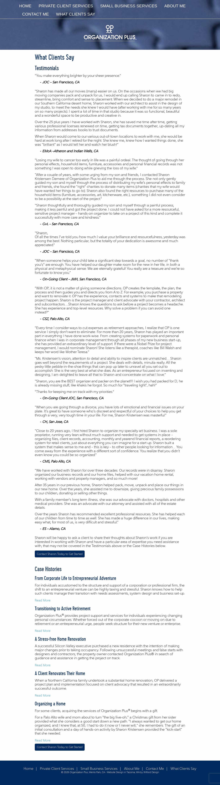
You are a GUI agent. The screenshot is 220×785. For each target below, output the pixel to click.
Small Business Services (128, 6)
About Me (175, 6)
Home (25, 6)
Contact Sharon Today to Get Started (60, 554)
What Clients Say (75, 14)
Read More (42, 600)
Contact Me (35, 14)
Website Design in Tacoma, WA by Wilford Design (133, 772)
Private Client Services (66, 6)
